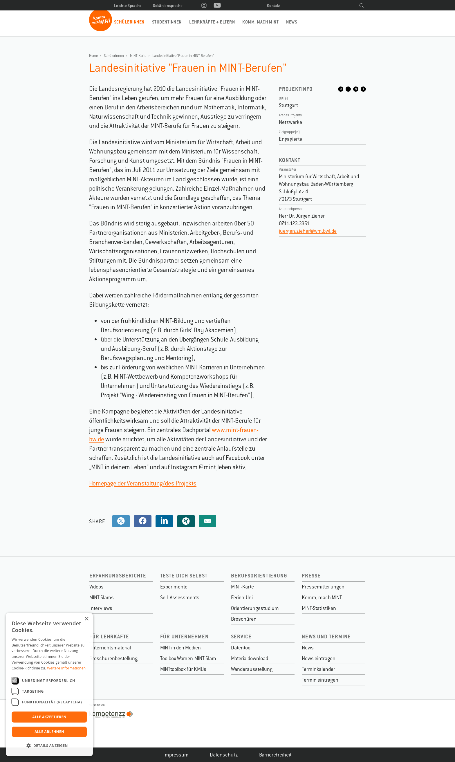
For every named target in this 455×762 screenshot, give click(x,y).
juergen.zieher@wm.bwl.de (308, 231)
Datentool (241, 647)
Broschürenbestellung (113, 658)
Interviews (100, 608)
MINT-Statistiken (319, 608)
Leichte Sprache (128, 5)
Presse (311, 575)
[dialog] (49, 684)
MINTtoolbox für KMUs (183, 669)
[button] (49, 745)
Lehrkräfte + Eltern (212, 22)
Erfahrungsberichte (117, 575)
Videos (96, 587)
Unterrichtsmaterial (110, 647)
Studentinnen (167, 22)
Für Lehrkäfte (109, 636)
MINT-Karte (138, 55)
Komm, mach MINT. (322, 597)
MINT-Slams (101, 597)
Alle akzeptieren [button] (49, 716)
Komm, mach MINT (260, 22)
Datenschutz (224, 755)
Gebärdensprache (168, 5)
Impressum (176, 755)
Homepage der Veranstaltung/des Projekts (142, 483)
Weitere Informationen (66, 668)
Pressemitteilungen (323, 587)
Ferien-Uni (242, 597)
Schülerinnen (129, 22)
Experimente (173, 587)
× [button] (86, 619)
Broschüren (244, 619)
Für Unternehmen (184, 636)
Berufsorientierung (259, 575)
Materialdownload (249, 658)
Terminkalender (318, 669)
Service (241, 636)
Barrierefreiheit (275, 755)
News (291, 22)
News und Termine (326, 636)
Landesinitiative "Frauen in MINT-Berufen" (183, 55)
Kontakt (274, 5)
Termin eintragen (320, 680)
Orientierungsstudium (255, 608)
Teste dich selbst (183, 575)
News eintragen (318, 658)
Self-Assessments (179, 597)
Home (93, 55)
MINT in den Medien (180, 647)
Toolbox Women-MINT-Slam (188, 658)
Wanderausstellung (251, 669)
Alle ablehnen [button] (49, 731)
